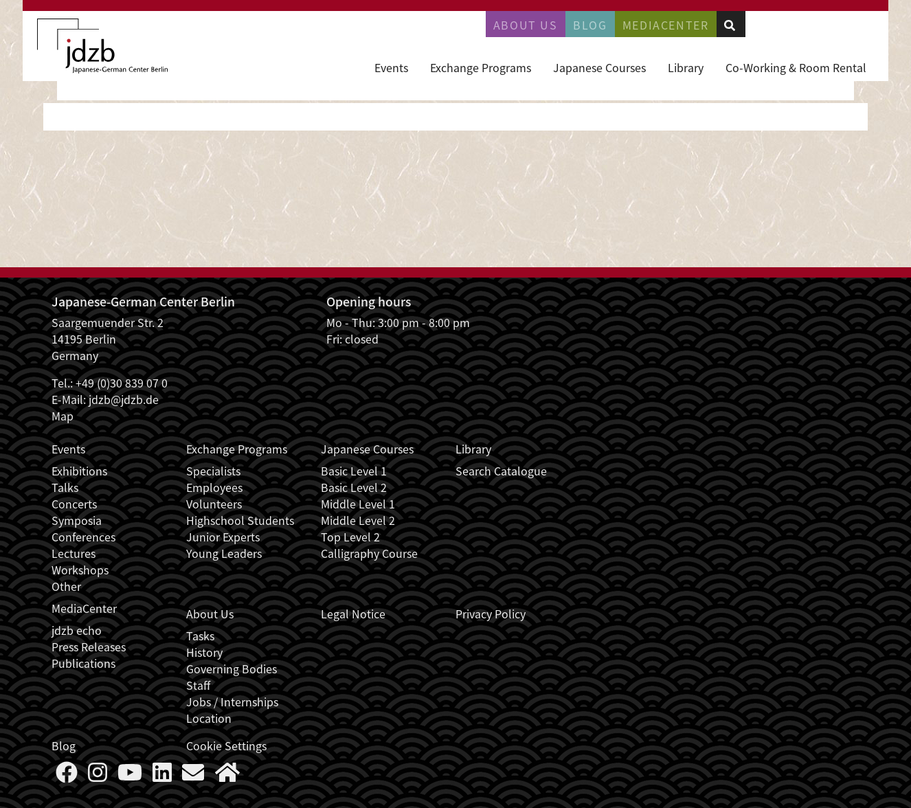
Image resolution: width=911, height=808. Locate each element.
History (204, 652)
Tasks (200, 635)
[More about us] (227, 775)
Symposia (77, 520)
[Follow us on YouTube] (129, 775)
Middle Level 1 (358, 503)
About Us (525, 24)
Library (686, 67)
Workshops (80, 569)
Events (391, 67)
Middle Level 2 (358, 520)
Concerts (74, 503)
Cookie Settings (226, 745)
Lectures (73, 553)
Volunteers (214, 503)
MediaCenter (84, 608)
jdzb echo (77, 630)
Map (63, 415)
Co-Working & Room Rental (796, 67)
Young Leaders (224, 553)
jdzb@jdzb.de (124, 399)
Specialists (213, 470)
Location (209, 718)
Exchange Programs (480, 67)
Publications (83, 663)
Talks (65, 487)
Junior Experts (223, 536)
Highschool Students (240, 520)
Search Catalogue (501, 470)
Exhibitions (79, 470)
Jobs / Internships (232, 701)
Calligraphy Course (369, 553)
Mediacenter (665, 24)
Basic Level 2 (354, 487)
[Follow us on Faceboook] (67, 775)
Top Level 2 (350, 536)
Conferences (83, 536)
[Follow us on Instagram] (97, 775)
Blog (590, 24)
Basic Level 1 (354, 470)
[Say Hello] (193, 775)
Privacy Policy (491, 613)
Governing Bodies (231, 668)
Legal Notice (353, 613)
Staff (198, 685)
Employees (214, 487)
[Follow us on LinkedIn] (162, 775)
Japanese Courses (599, 67)
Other (66, 586)
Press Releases (89, 646)
